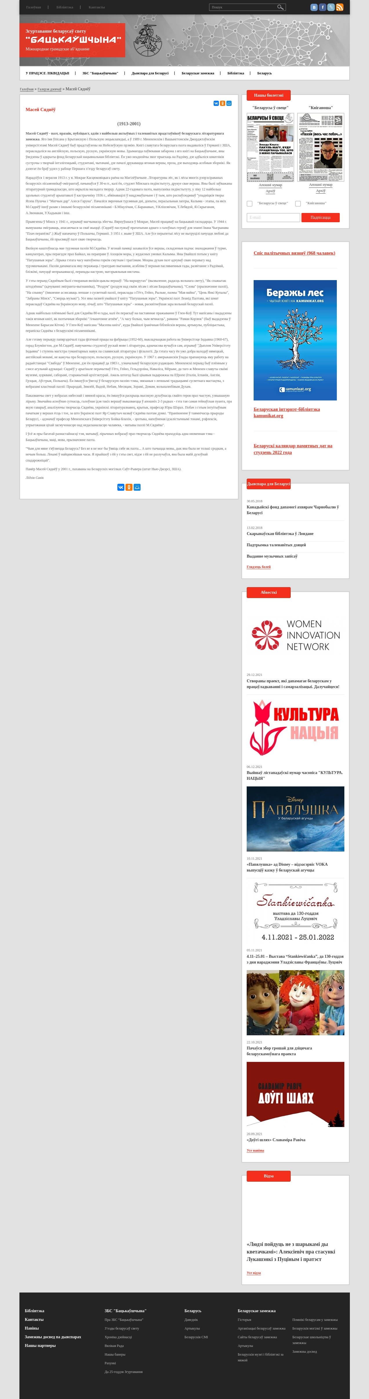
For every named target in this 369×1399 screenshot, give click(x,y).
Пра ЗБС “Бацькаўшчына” (124, 1320)
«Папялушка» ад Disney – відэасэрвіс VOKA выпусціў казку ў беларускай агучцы (287, 867)
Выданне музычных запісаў (272, 556)
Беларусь (264, 73)
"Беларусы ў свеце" (272, 203)
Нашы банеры (115, 1354)
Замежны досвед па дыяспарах (53, 1337)
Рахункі (110, 1363)
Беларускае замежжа (198, 73)
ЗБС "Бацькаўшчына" (100, 73)
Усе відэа (254, 1273)
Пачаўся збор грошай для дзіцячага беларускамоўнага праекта (279, 1051)
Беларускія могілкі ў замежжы (314, 1328)
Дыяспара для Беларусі (150, 73)
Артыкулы (192, 1328)
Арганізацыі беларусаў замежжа (262, 1328)
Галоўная (33, 7)
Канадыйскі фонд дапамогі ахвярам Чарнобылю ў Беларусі (293, 510)
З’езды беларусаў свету (122, 1328)
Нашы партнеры (40, 1345)
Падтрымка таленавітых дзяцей (276, 545)
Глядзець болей (259, 567)
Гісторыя (244, 1320)
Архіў (270, 191)
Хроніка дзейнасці (118, 1337)
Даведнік (191, 1320)
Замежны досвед (304, 1352)
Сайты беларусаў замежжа (257, 1337)
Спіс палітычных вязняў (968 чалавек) (294, 253)
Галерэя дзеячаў (49, 89)
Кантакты (97, 7)
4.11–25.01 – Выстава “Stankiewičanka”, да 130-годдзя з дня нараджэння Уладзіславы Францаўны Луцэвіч (295, 959)
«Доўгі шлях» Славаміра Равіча (276, 1140)
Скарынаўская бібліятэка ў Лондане (280, 534)
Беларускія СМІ (196, 1337)
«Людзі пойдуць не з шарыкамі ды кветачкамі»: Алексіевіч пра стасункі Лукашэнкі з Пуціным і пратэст (291, 1251)
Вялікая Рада (114, 1346)
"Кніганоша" (316, 203)
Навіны (32, 1328)
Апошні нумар (270, 185)
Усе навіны (255, 1150)
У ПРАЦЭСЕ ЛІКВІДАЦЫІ (47, 73)
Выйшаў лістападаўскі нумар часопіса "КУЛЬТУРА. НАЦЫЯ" (295, 776)
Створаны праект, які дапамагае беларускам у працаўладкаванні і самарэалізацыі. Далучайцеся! (293, 684)
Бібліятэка (65, 7)
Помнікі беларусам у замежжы (315, 1320)
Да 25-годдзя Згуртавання (124, 1372)
